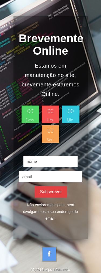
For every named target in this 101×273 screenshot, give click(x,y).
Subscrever (51, 192)
